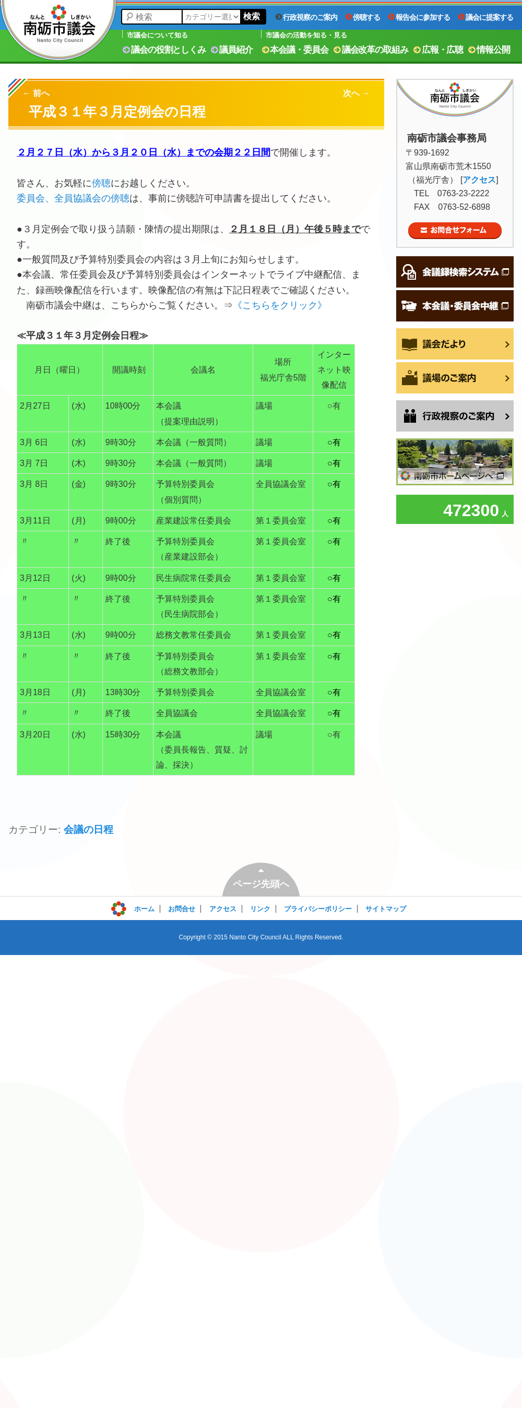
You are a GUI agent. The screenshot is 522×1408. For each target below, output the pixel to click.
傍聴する (363, 17)
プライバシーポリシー (318, 909)
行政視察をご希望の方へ (455, 416)
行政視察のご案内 (306, 17)
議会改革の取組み (371, 50)
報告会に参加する (419, 17)
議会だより (455, 344)
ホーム (144, 909)
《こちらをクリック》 (280, 305)
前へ (36, 93)
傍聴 (101, 183)
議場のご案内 (455, 377)
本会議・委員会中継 (455, 305)
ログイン (134, 906)
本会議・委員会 (295, 50)
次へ (356, 93)
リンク (260, 909)
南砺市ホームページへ (455, 461)
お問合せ (181, 909)
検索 (251, 16)
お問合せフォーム (455, 230)
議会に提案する (485, 17)
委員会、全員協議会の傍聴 (73, 198)
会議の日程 (88, 829)
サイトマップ (385, 909)
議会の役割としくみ (164, 50)
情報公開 (489, 50)
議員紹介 (232, 50)
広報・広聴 (438, 50)
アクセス (479, 179)
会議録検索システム (455, 272)
